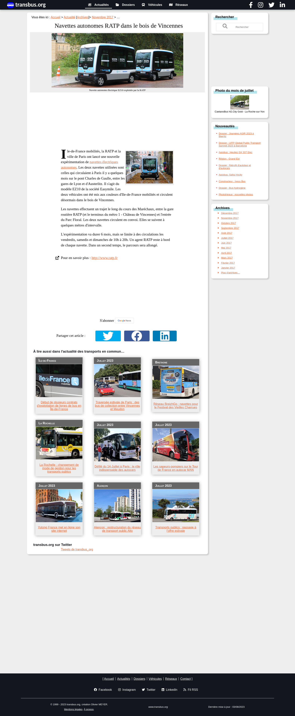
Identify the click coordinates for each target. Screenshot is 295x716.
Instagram (127, 689)
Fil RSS (190, 689)
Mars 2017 (227, 257)
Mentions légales (73, 709)
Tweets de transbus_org (77, 549)
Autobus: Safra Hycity (230, 174)
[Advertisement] (117, 120)
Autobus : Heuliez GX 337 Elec (235, 152)
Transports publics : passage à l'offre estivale (175, 529)
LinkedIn (169, 689)
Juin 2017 (226, 242)
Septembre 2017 (230, 228)
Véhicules (152, 4)
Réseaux (178, 4)
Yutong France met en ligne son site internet (59, 529)
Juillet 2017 (227, 238)
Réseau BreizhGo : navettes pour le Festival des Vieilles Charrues (176, 405)
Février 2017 (228, 262)
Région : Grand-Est (229, 158)
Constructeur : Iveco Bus (232, 181)
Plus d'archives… (230, 272)
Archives (82, 17)
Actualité (69, 17)
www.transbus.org (158, 706)
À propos (89, 709)
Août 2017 (226, 233)
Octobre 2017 (228, 223)
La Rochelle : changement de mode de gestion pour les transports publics (59, 468)
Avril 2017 (226, 252)
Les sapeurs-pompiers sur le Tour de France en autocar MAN (175, 468)
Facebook (103, 689)
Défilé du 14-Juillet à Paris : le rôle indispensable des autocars (117, 468)
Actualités (98, 4)
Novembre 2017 (102, 17)
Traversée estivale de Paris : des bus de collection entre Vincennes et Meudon (117, 406)
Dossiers (125, 4)
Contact (185, 678)
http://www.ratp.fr (104, 258)
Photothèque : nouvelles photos (236, 194)
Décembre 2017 (230, 213)
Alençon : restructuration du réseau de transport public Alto (117, 529)
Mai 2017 (226, 247)
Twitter (148, 689)
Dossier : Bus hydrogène (232, 187)
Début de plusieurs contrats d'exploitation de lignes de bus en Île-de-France (59, 406)
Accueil (56, 17)
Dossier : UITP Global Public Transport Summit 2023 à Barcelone (240, 144)
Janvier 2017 (228, 267)
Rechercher (224, 17)
